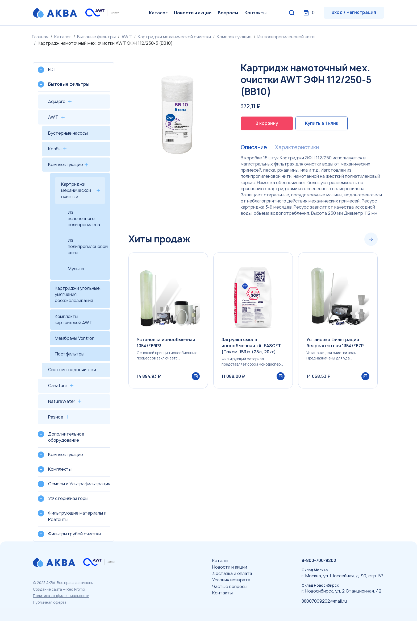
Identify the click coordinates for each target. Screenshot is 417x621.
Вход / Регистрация (354, 12)
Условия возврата (231, 580)
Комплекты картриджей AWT (74, 319)
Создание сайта (47, 589)
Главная (40, 37)
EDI (51, 69)
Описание (254, 147)
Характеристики (297, 147)
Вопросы (228, 13)
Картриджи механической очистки (174, 37)
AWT (127, 37)
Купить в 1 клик (321, 123)
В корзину (267, 123)
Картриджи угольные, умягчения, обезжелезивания (78, 294)
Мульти (76, 268)
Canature (57, 385)
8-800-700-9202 (319, 560)
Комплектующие (234, 37)
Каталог (158, 13)
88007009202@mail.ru (324, 601)
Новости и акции (192, 13)
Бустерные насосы (68, 133)
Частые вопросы (229, 586)
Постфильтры (69, 354)
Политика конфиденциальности (61, 595)
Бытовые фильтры (96, 37)
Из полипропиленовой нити (286, 37)
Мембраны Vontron (74, 338)
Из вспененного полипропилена (84, 218)
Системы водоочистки (72, 369)
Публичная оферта (49, 602)
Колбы (54, 149)
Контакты (255, 13)
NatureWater (61, 401)
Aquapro (56, 101)
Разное (55, 417)
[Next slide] (371, 239)
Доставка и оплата (232, 573)
